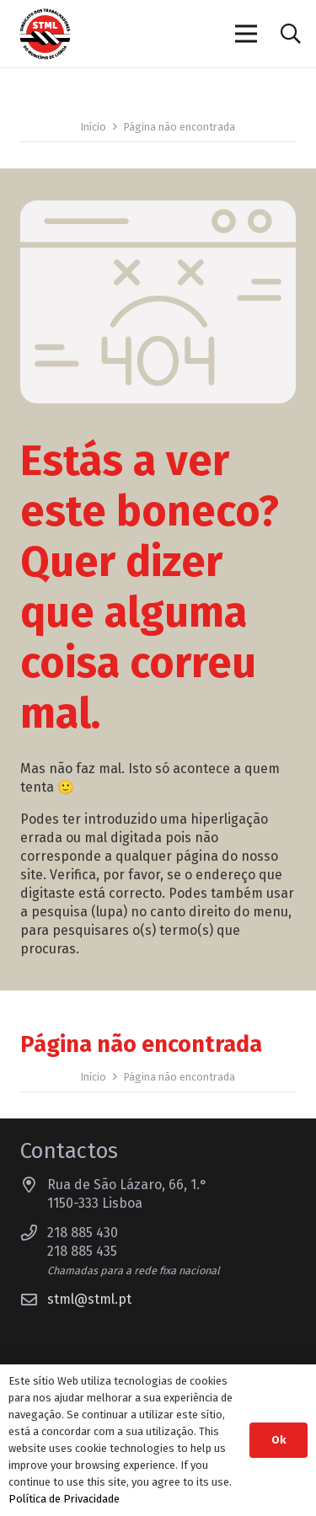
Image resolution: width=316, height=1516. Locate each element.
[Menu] (247, 34)
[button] (290, 33)
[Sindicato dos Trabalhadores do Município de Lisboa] (45, 34)
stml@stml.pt (89, 1299)
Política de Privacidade (64, 1498)
